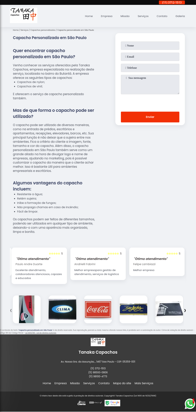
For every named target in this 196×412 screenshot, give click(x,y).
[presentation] (150, 102)
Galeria (180, 16)
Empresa (103, 16)
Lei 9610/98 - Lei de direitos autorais (40, 333)
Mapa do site (122, 383)
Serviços (141, 16)
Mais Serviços (144, 383)
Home (84, 16)
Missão (122, 16)
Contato (161, 16)
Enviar (150, 117)
